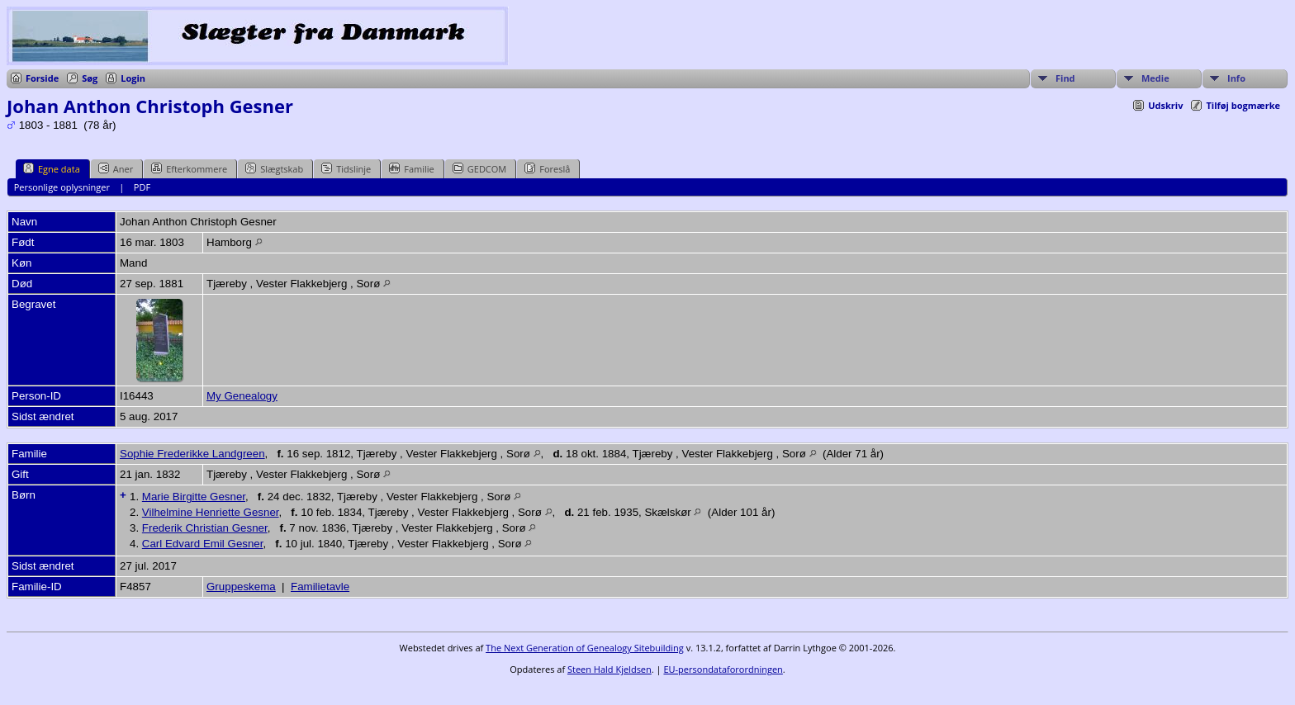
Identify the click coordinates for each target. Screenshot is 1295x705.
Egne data (51, 168)
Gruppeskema (241, 586)
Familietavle (320, 586)
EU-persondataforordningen (722, 669)
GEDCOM (479, 168)
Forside (42, 78)
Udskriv (1165, 105)
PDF (142, 187)
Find (1065, 78)
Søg (89, 78)
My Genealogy (242, 396)
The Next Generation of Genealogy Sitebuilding (585, 647)
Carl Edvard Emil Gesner (202, 543)
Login (133, 78)
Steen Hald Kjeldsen (609, 669)
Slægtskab (274, 168)
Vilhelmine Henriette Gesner (210, 512)
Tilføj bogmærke (1243, 105)
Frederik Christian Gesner (205, 528)
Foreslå (547, 168)
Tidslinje (346, 168)
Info (1236, 78)
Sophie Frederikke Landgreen (192, 453)
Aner (115, 168)
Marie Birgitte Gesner (193, 496)
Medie (1155, 78)
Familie (411, 168)
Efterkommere (189, 168)
